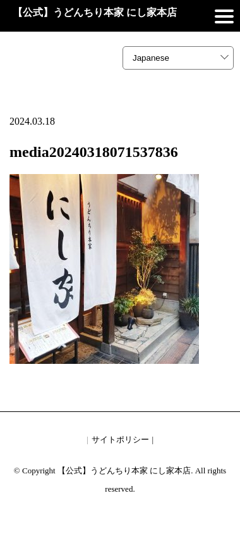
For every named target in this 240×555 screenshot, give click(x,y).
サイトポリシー (120, 439)
